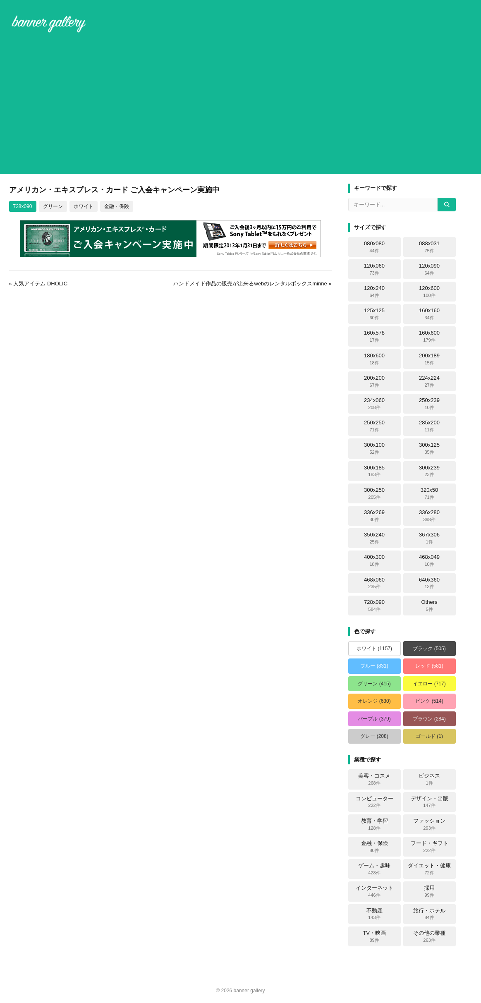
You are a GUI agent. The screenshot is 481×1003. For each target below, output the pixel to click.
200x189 (429, 359)
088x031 (429, 247)
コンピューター (374, 802)
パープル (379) (374, 719)
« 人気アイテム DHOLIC (38, 283)
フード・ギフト (429, 846)
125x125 (374, 314)
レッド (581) (429, 666)
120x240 (374, 291)
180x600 (374, 359)
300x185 (374, 471)
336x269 (374, 515)
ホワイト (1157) (374, 648)
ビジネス (429, 779)
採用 (429, 891)
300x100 (374, 448)
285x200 (429, 426)
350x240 (374, 538)
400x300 (374, 560)
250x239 (429, 403)
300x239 (429, 471)
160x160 (429, 314)
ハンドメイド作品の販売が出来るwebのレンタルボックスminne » (252, 283)
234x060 (374, 403)
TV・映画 (374, 936)
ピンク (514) (429, 701)
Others (429, 605)
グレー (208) (374, 736)
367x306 (429, 538)
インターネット (374, 891)
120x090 (429, 269)
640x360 (429, 583)
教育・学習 (374, 824)
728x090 (22, 206)
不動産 (374, 914)
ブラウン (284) (429, 719)
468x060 (374, 583)
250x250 (374, 426)
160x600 (429, 336)
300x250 (374, 493)
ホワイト (83, 206)
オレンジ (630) (374, 701)
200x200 (374, 381)
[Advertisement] (240, 105)
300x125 (429, 448)
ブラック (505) (429, 648)
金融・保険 (116, 206)
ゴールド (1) (429, 736)
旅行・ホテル (429, 914)
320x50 (429, 493)
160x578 (374, 336)
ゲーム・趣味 (374, 869)
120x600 (429, 291)
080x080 (374, 247)
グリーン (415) (374, 684)
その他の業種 (429, 936)
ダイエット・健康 (429, 869)
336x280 (429, 515)
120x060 (374, 269)
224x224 (429, 381)
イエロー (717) (429, 684)
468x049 (429, 560)
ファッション (429, 824)
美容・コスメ (374, 779)
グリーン (53, 206)
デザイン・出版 (429, 802)
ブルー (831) (374, 666)
